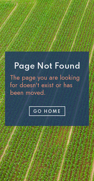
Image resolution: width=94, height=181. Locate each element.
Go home (47, 111)
